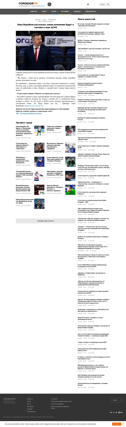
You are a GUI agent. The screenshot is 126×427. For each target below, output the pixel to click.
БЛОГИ (54, 11)
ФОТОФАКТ (65, 11)
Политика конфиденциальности (61, 401)
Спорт (29, 401)
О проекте (54, 399)
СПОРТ (44, 11)
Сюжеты (30, 409)
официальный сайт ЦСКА (33, 106)
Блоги (29, 404)
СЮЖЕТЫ (77, 11)
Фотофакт (30, 406)
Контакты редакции (57, 404)
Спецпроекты (31, 411)
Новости (30, 399)
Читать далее (30, 132)
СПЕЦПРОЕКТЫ (90, 11)
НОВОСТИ (33, 11)
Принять (116, 424)
